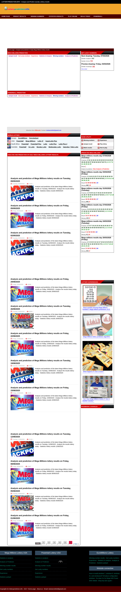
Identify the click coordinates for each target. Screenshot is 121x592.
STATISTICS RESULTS (57, 16)
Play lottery (103, 144)
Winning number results (97, 558)
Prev (37, 543)
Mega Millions (30, 141)
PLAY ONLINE (72, 16)
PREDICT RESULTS (20, 16)
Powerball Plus (36, 144)
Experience (34, 56)
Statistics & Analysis (45, 56)
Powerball (19, 141)
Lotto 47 (40, 141)
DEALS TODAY (85, 16)
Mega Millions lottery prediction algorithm (96, 337)
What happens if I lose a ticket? (93, 371)
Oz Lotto (31, 147)
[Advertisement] (69, 8)
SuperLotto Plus (51, 141)
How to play (103, 147)
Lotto (45, 144)
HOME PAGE (6, 16)
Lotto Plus (53, 144)
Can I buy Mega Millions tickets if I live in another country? (96, 400)
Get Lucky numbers (24, 56)
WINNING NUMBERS (38, 16)
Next (75, 544)
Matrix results (88, 147)
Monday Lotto (41, 147)
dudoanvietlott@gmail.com (53, 130)
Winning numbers (58, 56)
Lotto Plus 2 (63, 144)
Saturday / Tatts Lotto (70, 147)
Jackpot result (12, 56)
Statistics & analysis (6, 558)
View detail (84, 69)
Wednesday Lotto (55, 147)
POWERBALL (98, 16)
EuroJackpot (33, 138)
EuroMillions (22, 138)
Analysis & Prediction (71, 56)
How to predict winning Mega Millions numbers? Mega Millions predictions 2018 (96, 308)
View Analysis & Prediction (101, 169)
